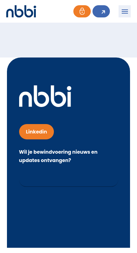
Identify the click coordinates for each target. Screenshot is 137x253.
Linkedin (36, 131)
